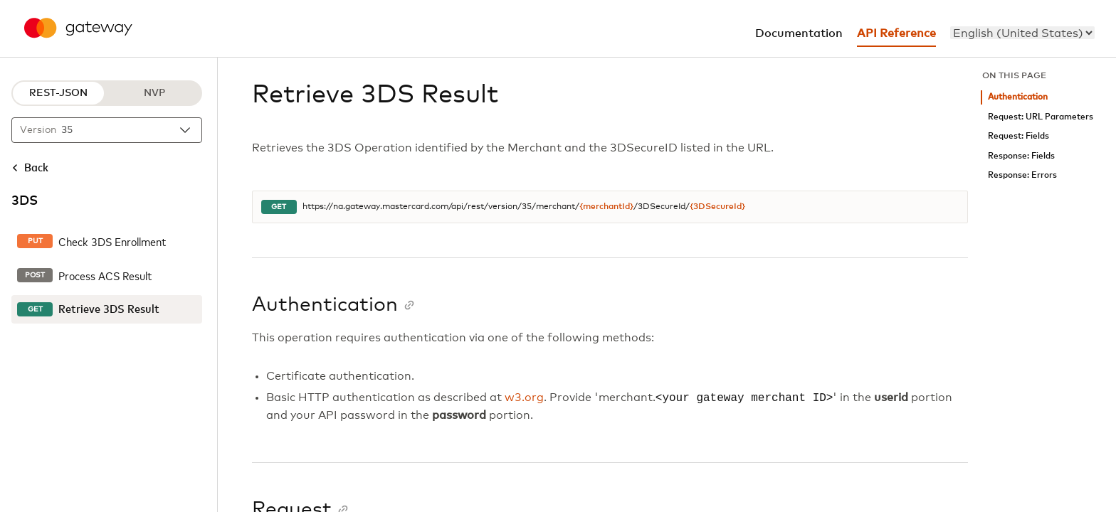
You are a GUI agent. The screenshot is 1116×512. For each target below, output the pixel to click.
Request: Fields (1018, 136)
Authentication (1018, 97)
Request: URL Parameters (1040, 117)
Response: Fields (1021, 156)
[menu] (1022, 32)
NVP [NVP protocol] (154, 93)
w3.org (524, 398)
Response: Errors (1022, 175)
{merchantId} (606, 207)
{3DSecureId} (717, 207)
